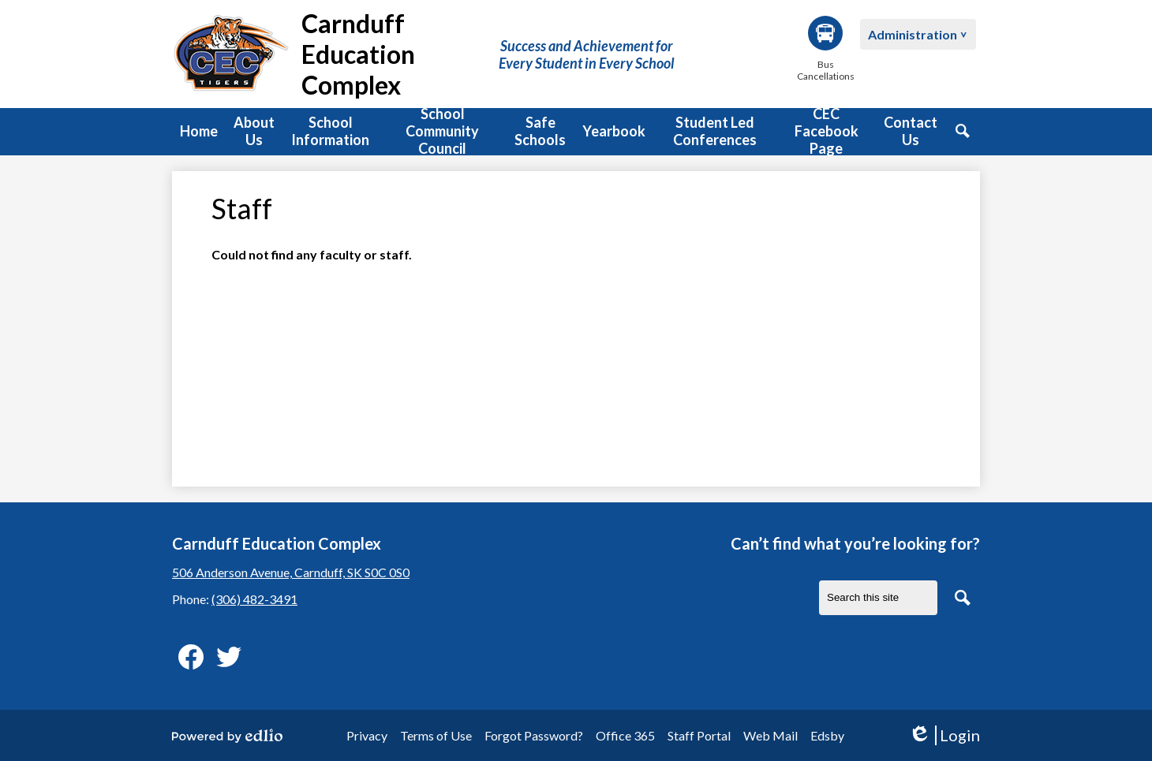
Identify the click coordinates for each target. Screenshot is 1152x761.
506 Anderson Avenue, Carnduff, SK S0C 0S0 (291, 572)
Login (944, 735)
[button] (254, 131)
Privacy (366, 735)
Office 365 (625, 735)
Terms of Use (436, 735)
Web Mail (770, 735)
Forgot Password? (533, 735)
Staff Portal (699, 735)
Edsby (827, 735)
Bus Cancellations (825, 49)
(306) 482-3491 (254, 598)
